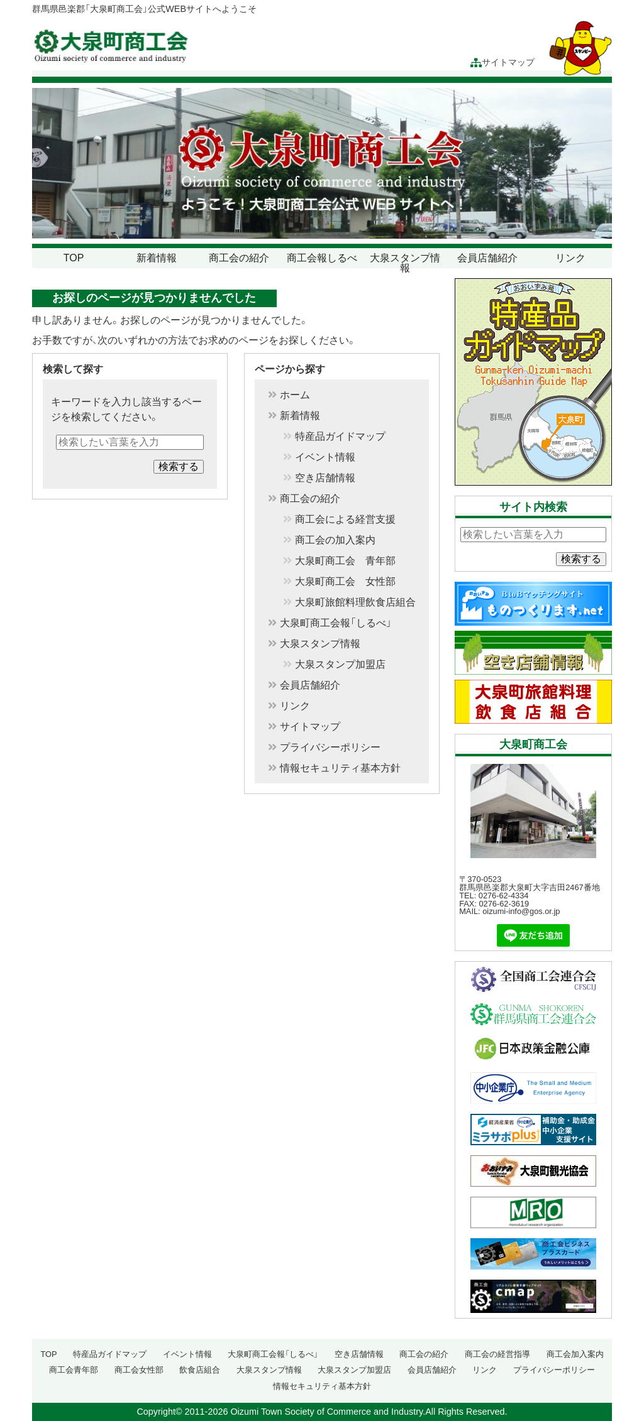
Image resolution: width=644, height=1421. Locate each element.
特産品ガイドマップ (340, 437)
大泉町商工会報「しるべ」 (336, 623)
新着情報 (156, 258)
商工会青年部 (73, 1370)
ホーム (295, 395)
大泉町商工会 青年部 (345, 561)
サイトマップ (502, 62)
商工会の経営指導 (497, 1354)
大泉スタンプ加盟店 (340, 665)
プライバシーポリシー (330, 748)
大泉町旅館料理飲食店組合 (355, 602)
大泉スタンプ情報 (405, 263)
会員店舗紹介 (487, 258)
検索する (178, 466)
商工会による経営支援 (345, 519)
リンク (570, 258)
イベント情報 (325, 457)
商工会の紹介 (239, 258)
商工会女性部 (139, 1370)
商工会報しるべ (322, 258)
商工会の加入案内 (335, 540)
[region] (322, 163)
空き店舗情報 (325, 478)
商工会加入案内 (575, 1354)
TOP (74, 258)
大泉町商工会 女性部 (345, 582)
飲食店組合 (199, 1370)
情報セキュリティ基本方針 (340, 768)
